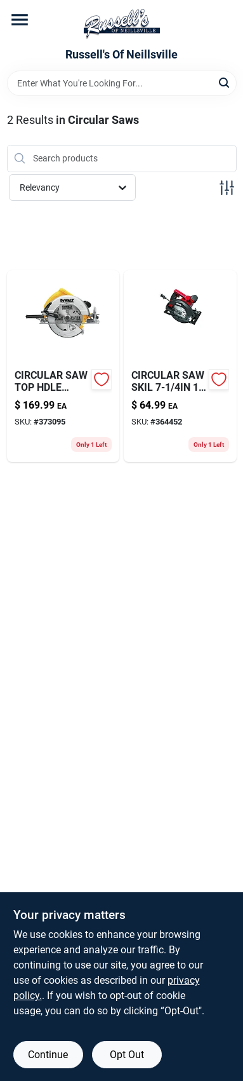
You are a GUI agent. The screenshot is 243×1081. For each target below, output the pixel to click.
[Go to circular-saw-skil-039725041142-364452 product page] (180, 366)
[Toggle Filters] (227, 187)
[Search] (225, 82)
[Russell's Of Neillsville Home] (122, 24)
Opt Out (127, 1055)
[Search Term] (122, 83)
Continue (48, 1055)
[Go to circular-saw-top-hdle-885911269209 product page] (63, 366)
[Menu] (19, 19)
